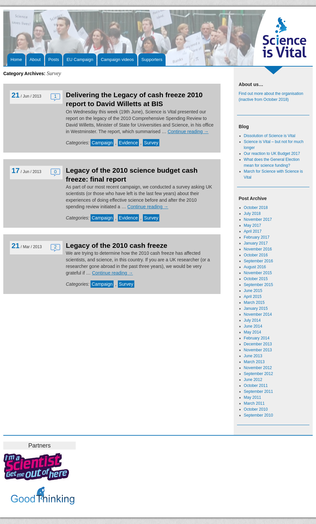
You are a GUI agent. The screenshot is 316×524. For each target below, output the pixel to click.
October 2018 (256, 207)
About (35, 59)
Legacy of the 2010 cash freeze (116, 245)
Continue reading (188, 131)
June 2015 (253, 290)
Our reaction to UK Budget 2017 (272, 153)
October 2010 (256, 409)
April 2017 (253, 231)
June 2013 (253, 356)
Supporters (152, 59)
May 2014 (252, 332)
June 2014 (253, 326)
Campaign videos (117, 59)
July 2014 (252, 320)
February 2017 (257, 237)
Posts (53, 59)
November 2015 (258, 273)
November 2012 (258, 367)
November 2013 (258, 350)
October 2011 (256, 385)
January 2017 (256, 243)
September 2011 (258, 391)
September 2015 (258, 284)
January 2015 (256, 308)
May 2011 (252, 397)
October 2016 (256, 255)
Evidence (128, 142)
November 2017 (258, 219)
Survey (151, 142)
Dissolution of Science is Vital (270, 135)
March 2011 (254, 403)
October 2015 (256, 279)
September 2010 (258, 415)
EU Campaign (79, 59)
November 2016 (258, 249)
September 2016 (258, 261)
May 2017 (252, 225)
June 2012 (253, 379)
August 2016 (255, 267)
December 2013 (258, 344)
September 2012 (258, 373)
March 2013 (254, 362)
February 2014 (257, 338)
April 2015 (253, 296)
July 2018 (252, 213)
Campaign (102, 142)
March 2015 (254, 302)
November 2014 (258, 314)
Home (16, 59)
